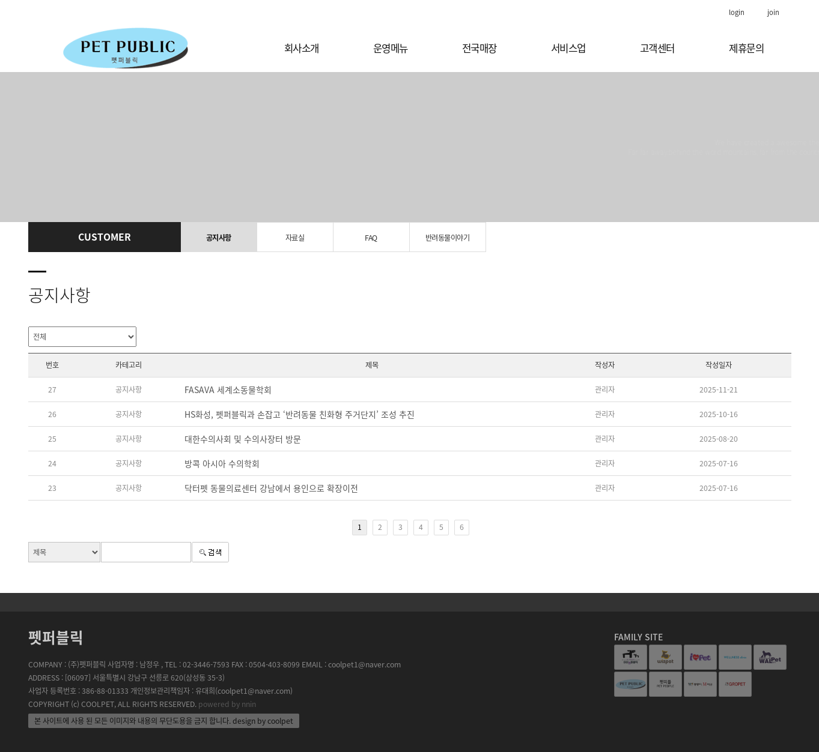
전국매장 (479, 48)
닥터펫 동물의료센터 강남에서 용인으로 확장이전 (271, 488)
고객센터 (657, 48)
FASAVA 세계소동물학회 (228, 390)
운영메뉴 (390, 48)
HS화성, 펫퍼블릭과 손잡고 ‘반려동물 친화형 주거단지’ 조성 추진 (299, 414)
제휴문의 (746, 48)
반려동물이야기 (447, 237)
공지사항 (218, 237)
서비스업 (568, 48)
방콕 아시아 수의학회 (222, 463)
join (773, 12)
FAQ (371, 237)
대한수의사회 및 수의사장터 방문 (242, 439)
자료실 (295, 237)
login (736, 12)
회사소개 (301, 48)
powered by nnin (227, 704)
